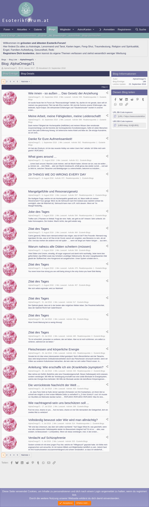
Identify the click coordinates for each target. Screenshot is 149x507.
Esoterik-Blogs (85, 160)
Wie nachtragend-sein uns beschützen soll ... (58, 403)
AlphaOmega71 (10, 68)
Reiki (51, 49)
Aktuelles (22, 29)
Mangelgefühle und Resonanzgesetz (53, 191)
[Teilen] (107, 92)
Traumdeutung (102, 46)
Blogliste (42, 35)
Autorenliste (74, 35)
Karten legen (73, 46)
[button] (12, 29)
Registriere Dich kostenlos (18, 53)
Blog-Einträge (10, 73)
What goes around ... (42, 156)
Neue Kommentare (27, 35)
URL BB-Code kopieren (122, 112)
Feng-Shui (87, 46)
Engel (6, 49)
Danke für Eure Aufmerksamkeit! (50, 139)
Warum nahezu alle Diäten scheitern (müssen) (59, 246)
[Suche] (141, 29)
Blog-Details (27, 73)
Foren (7, 29)
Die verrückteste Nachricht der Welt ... (54, 385)
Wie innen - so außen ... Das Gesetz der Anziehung (63, 93)
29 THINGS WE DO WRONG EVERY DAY (57, 174)
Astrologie (34, 46)
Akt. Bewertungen (57, 35)
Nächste (24, 81)
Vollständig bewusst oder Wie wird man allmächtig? (63, 420)
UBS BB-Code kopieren (123, 121)
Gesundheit (40, 49)
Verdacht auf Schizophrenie (47, 437)
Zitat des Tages (38, 228)
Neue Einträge (8, 35)
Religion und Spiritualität (125, 46)
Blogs (52, 29)
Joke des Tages (38, 211)
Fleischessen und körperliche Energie (53, 349)
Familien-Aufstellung (22, 49)
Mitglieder (65, 29)
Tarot (62, 46)
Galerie (38, 29)
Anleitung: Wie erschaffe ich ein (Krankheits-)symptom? (65, 367)
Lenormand (47, 46)
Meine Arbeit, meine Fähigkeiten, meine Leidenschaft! (64, 116)
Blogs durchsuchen (91, 35)
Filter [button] (104, 87)
